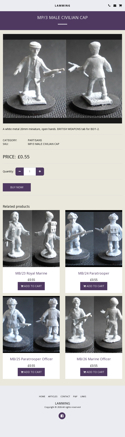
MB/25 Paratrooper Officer (31, 359)
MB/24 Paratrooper (93, 273)
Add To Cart (31, 286)
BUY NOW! (16, 187)
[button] (4, 5)
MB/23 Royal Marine (31, 273)
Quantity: (8, 171)
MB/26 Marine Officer (94, 359)
